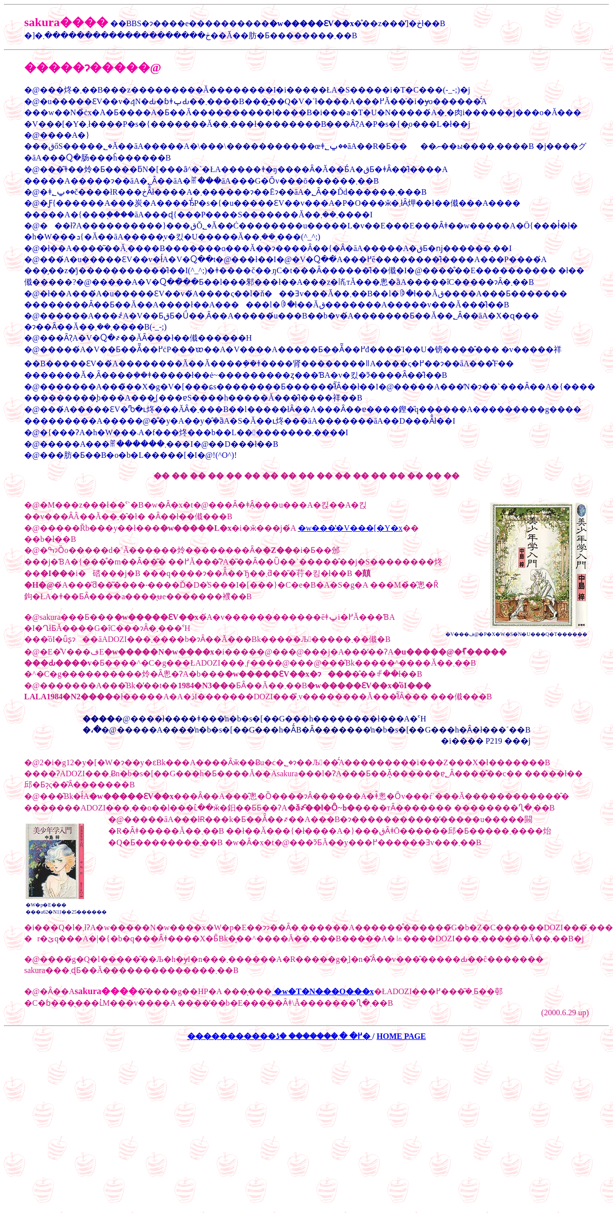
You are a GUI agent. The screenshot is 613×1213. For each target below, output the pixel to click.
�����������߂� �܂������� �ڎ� (279, 1036)
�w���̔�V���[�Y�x (350, 528)
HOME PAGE (401, 1036)
